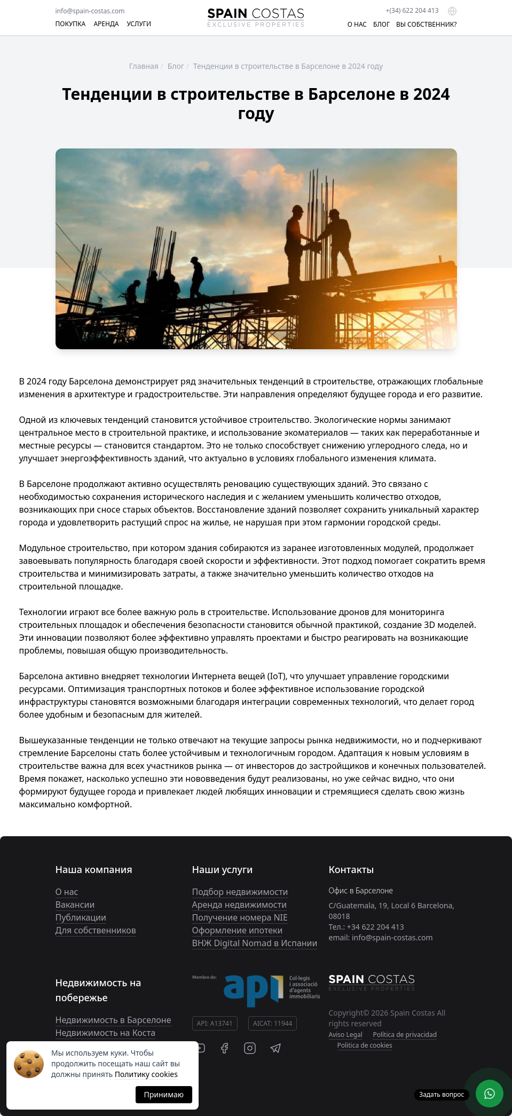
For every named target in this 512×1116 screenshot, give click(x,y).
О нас (67, 892)
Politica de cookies (364, 1045)
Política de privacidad (405, 1034)
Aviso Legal (346, 1034)
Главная (144, 66)
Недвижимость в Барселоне (113, 1020)
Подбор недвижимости (240, 892)
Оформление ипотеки (237, 930)
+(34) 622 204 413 (412, 10)
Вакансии (75, 904)
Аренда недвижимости (239, 904)
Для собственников (96, 930)
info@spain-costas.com (90, 10)
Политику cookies (146, 1074)
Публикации (81, 917)
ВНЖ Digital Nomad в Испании (255, 943)
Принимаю (164, 1094)
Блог (176, 66)
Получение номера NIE (240, 917)
